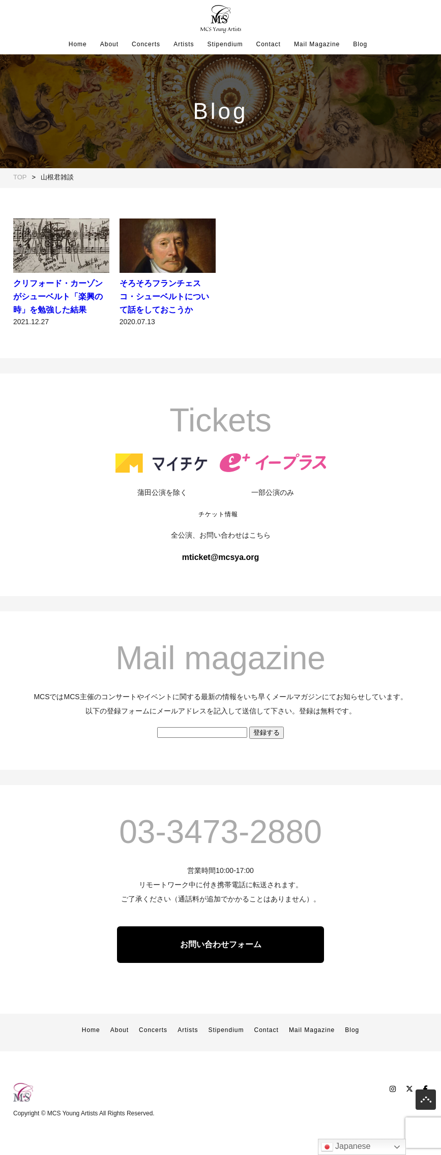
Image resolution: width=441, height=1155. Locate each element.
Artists (183, 44)
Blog (360, 44)
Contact (268, 44)
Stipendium (225, 44)
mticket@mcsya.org (220, 588)
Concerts (146, 44)
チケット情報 (218, 545)
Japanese (346, 1147)
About (109, 44)
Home (78, 44)
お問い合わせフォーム (220, 976)
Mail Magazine (317, 44)
